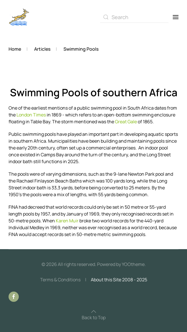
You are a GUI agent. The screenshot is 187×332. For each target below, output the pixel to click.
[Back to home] (19, 17)
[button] (175, 17)
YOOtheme (133, 264)
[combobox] (134, 17)
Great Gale (126, 121)
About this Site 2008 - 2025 (119, 279)
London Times (31, 115)
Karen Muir (67, 221)
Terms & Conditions (60, 279)
